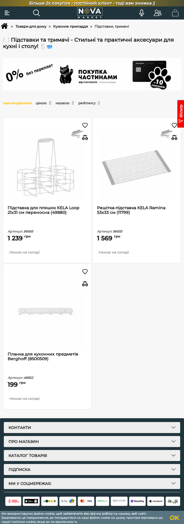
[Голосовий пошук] (141, 13)
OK (174, 517)
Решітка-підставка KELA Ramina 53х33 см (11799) (131, 210)
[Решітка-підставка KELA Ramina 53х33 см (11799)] (137, 165)
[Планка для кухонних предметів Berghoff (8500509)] (47, 312)
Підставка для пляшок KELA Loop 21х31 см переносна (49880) (43, 210)
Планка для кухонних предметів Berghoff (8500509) (43, 357)
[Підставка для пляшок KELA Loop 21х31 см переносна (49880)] (47, 165)
